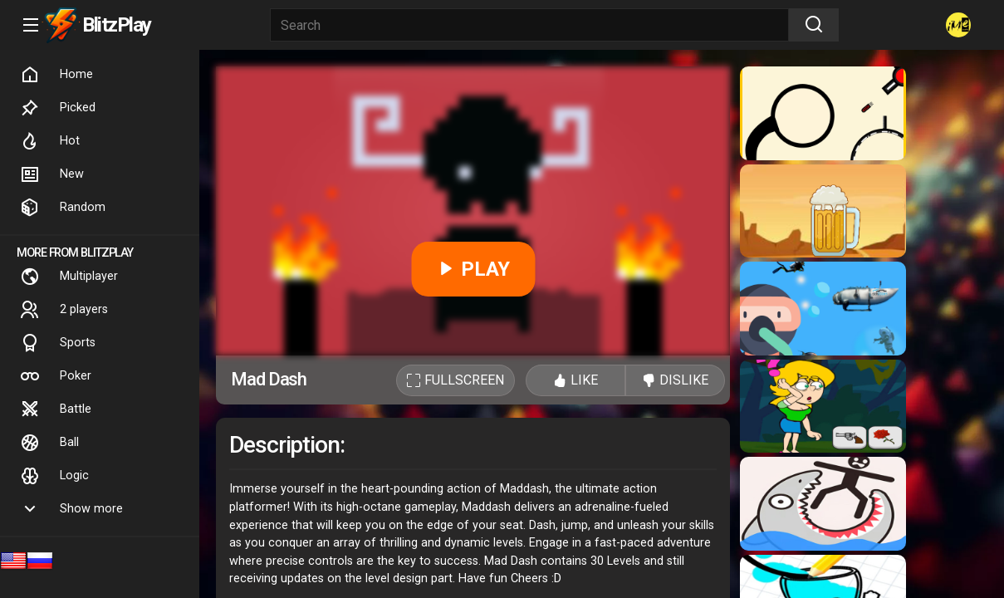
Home (56, 75)
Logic (54, 476)
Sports (58, 343)
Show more (71, 509)
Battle (55, 409)
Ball (49, 443)
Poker (55, 376)
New (52, 174)
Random (62, 208)
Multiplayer (69, 277)
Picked (58, 108)
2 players (64, 310)
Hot (50, 141)
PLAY (473, 269)
